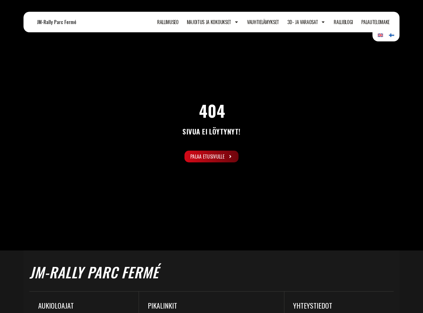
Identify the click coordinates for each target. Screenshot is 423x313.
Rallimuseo (168, 22)
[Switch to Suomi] (391, 35)
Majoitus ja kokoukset (213, 22)
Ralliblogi (343, 22)
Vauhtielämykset (263, 22)
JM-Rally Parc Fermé (56, 22)
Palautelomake (375, 22)
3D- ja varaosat (306, 22)
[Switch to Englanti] (380, 35)
